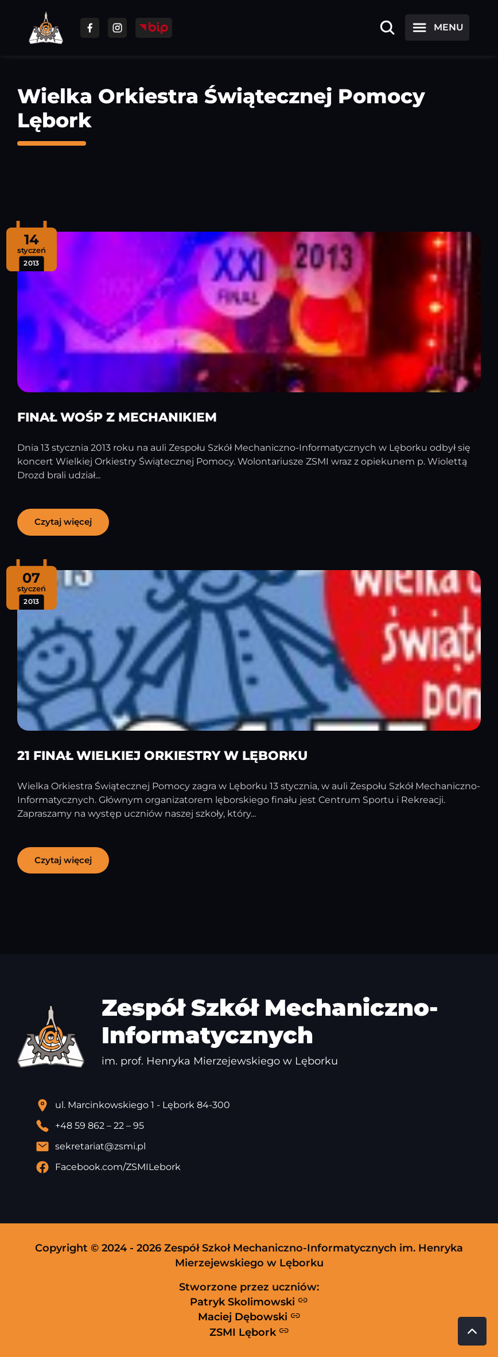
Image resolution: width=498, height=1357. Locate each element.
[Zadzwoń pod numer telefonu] (258, 1126)
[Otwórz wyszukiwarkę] (387, 27)
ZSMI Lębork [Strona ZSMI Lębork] (249, 1331)
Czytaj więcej (63, 521)
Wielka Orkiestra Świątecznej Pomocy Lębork (221, 108)
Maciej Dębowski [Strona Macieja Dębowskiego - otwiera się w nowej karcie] (249, 1317)
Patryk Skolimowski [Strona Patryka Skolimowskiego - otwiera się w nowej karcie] (249, 1301)
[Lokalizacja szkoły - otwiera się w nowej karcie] (258, 1105)
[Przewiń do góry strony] (472, 1331)
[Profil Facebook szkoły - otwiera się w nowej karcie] (258, 1167)
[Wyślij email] (258, 1146)
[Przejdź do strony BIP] (153, 28)
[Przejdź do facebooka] (89, 28)
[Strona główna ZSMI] (46, 27)
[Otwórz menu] (437, 27)
